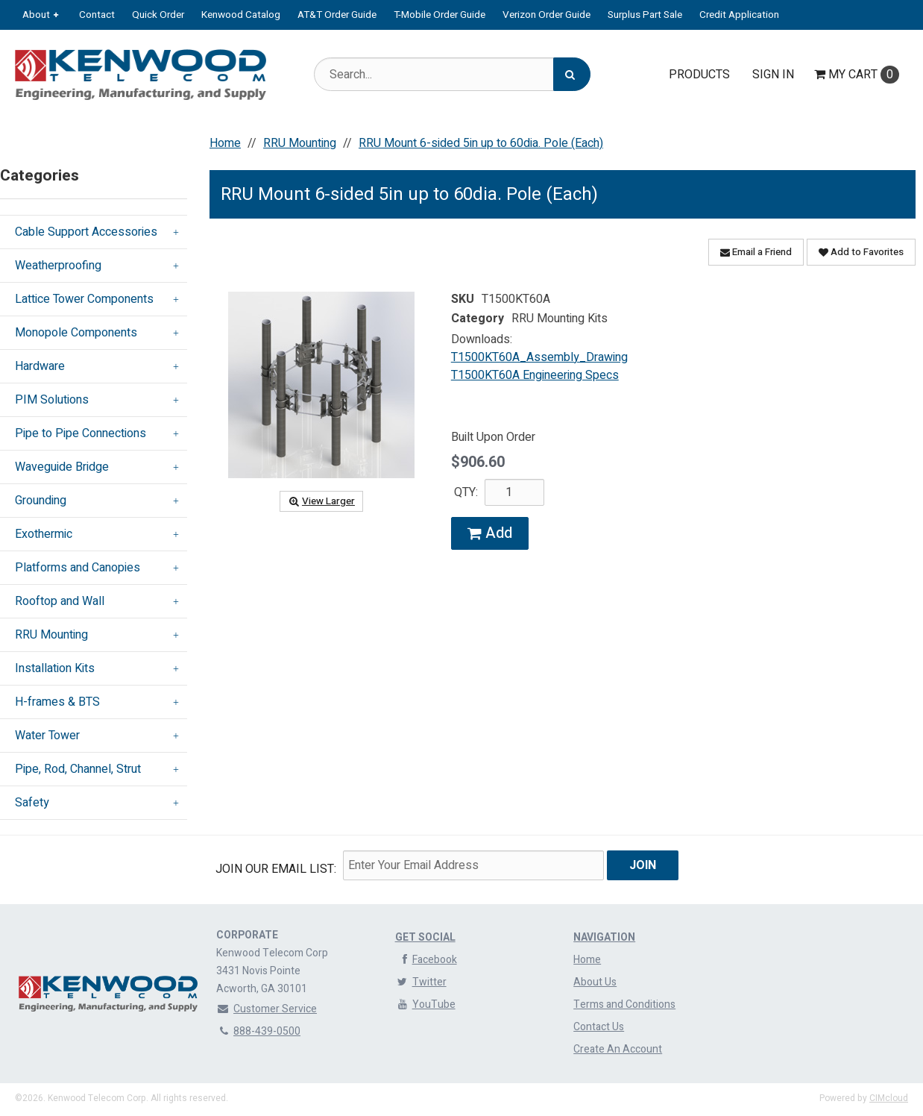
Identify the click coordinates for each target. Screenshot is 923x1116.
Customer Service (266, 1009)
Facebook (426, 960)
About (36, 14)
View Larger (321, 501)
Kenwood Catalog (240, 14)
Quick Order (158, 14)
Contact (97, 14)
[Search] (571, 74)
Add (489, 533)
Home (587, 960)
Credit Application (739, 14)
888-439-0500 (258, 1031)
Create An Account (617, 1049)
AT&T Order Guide (337, 14)
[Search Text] (452, 74)
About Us (595, 982)
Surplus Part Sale (645, 14)
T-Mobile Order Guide (439, 14)
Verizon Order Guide (546, 14)
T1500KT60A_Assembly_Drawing (539, 357)
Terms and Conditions (624, 1004)
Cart (856, 75)
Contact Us (598, 1027)
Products (699, 75)
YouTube (425, 1004)
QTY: (466, 492)
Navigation (604, 937)
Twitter (421, 982)
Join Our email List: (275, 869)
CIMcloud (888, 1098)
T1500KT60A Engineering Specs (535, 375)
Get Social (425, 937)
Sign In (773, 75)
